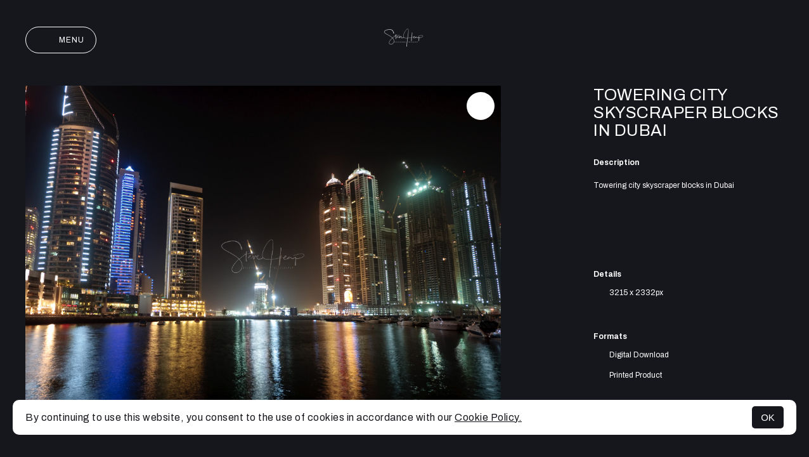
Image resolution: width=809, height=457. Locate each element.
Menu (60, 40)
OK (768, 417)
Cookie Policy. (488, 417)
